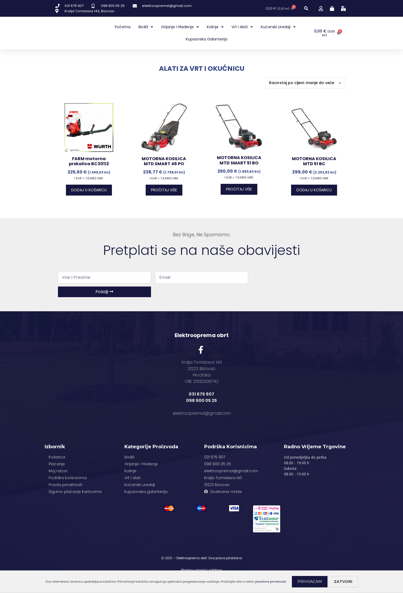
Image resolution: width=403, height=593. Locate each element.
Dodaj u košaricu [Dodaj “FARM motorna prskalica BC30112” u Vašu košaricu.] (89, 190)
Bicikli (145, 26)
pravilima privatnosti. (271, 581)
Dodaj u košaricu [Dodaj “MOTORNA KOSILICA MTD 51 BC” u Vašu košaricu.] (314, 190)
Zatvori (343, 581)
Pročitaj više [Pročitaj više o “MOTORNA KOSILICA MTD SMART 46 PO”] (164, 190)
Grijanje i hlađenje (180, 26)
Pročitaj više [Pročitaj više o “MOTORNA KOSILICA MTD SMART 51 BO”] (239, 189)
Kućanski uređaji (278, 26)
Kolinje (215, 26)
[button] (306, 8)
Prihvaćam (309, 581)
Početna (123, 27)
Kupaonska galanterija (206, 39)
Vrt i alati (242, 26)
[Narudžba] (305, 83)
